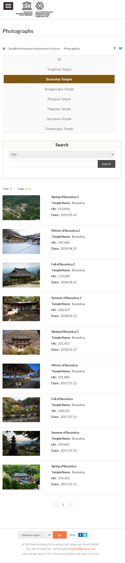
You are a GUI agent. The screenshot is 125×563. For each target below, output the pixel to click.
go (59, 535)
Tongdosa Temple (59, 69)
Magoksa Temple (59, 109)
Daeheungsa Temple (59, 129)
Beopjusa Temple (59, 99)
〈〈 (56, 505)
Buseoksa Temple (59, 79)
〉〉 (70, 505)
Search (106, 164)
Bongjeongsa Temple (59, 89)
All (59, 59)
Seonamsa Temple (59, 119)
